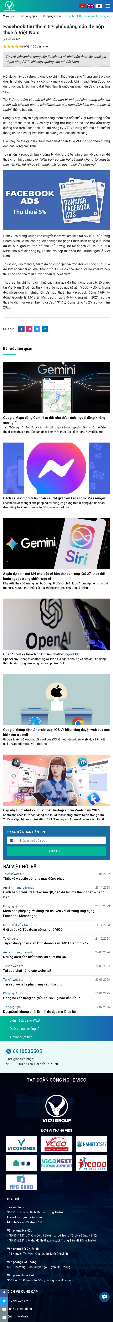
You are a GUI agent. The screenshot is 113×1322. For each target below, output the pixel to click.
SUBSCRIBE (56, 851)
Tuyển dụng (10, 938)
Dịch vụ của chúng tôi (25, 1029)
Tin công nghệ (29, 16)
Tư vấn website (13, 966)
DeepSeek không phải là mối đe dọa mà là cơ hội (40, 1012)
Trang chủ (9, 16)
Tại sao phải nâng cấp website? (27, 971)
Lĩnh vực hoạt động (19, 1298)
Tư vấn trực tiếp (21, 1037)
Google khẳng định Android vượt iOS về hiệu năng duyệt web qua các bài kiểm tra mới (56, 732)
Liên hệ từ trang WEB (25, 1020)
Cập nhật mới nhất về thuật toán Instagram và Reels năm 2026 (51, 810)
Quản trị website (18, 1305)
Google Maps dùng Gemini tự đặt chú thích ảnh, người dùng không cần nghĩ (54, 420)
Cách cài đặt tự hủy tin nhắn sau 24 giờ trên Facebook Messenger (54, 498)
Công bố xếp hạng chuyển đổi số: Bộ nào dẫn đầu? (41, 998)
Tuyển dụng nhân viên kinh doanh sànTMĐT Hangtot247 (45, 943)
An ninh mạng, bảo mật (18, 887)
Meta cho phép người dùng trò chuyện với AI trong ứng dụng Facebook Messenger (48, 913)
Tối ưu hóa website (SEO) (23, 1313)
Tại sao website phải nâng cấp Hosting (32, 984)
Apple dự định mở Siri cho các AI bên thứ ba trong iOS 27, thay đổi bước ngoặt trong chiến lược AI (54, 576)
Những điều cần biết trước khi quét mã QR (34, 957)
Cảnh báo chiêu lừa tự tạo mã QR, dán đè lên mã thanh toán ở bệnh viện (53, 894)
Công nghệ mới (52, 16)
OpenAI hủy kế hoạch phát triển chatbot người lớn (41, 654)
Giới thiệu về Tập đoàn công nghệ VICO (33, 930)
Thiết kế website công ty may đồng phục (34, 879)
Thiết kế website (13, 874)
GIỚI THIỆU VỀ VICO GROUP (20, 925)
